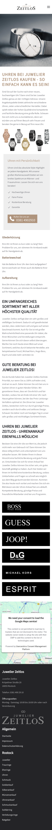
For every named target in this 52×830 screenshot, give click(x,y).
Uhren (5, 774)
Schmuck (6, 779)
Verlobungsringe (10, 814)
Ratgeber (6, 819)
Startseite (6, 736)
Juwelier (6, 759)
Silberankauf (8, 789)
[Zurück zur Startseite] (26, 7)
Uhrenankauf (8, 799)
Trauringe (6, 764)
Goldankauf (7, 784)
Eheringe (6, 769)
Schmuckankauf (9, 804)
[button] (48, 7)
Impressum (7, 741)
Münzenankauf (9, 794)
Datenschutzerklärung (12, 746)
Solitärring (7, 809)
